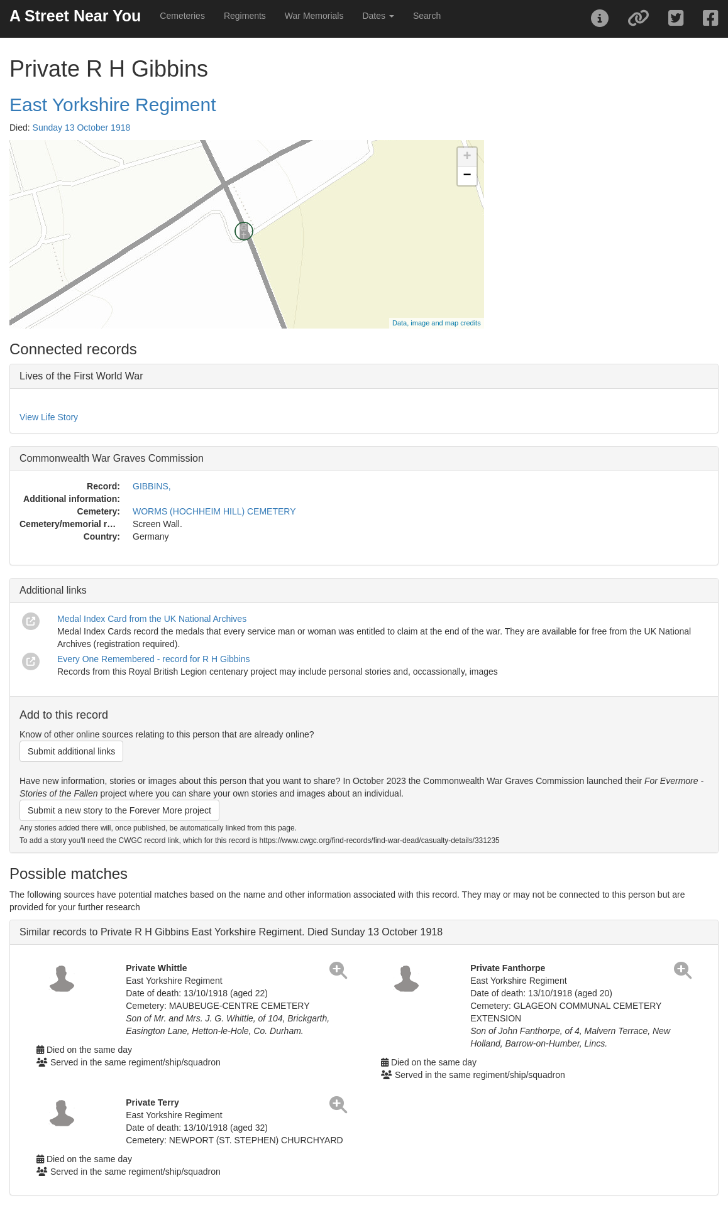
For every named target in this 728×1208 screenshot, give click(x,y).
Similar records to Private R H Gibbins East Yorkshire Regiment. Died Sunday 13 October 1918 (231, 932)
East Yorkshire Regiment (112, 104)
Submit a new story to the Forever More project (119, 810)
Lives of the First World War (81, 376)
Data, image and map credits (436, 323)
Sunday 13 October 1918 (82, 127)
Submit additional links (71, 751)
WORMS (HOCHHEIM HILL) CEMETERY (214, 511)
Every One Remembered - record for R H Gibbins (153, 659)
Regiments (245, 16)
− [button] (467, 175)
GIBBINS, (152, 486)
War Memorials (314, 16)
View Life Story (48, 417)
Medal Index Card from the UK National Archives (151, 619)
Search (427, 16)
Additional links (53, 590)
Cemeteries (182, 16)
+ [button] (467, 157)
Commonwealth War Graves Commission (111, 458)
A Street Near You (75, 15)
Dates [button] (378, 16)
